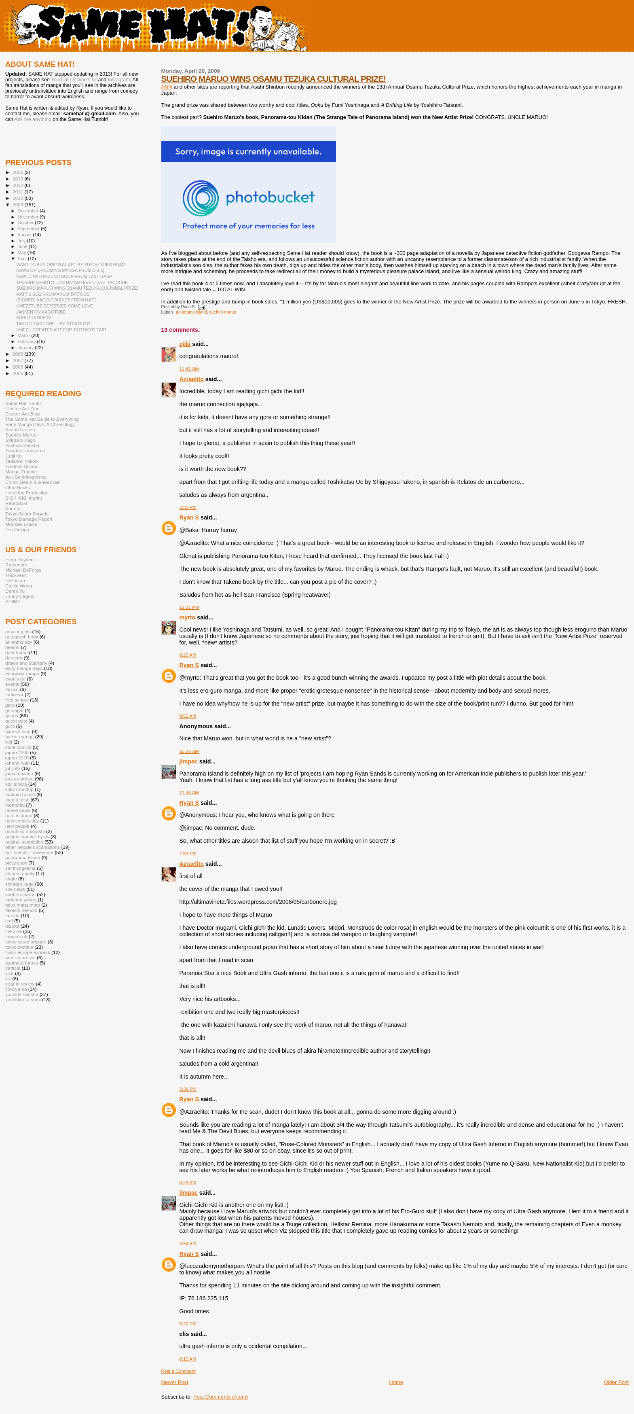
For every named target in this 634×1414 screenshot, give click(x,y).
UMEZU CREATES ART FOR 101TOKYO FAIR (61, 329)
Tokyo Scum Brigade (27, 513)
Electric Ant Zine (22, 408)
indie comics (18, 747)
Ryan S (189, 517)
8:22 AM (188, 655)
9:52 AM (188, 716)
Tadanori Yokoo (21, 461)
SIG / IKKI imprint (23, 497)
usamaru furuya (21, 962)
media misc (17, 799)
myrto (188, 617)
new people (17, 826)
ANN (166, 87)
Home (396, 1382)
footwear (14, 694)
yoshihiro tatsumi (23, 999)
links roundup (19, 789)
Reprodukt (16, 503)
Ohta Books (17, 487)
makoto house (20, 794)
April (23, 258)
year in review (19, 983)
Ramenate (16, 564)
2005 (18, 373)
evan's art (15, 678)
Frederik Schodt (22, 466)
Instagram (119, 80)
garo (10, 705)
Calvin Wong (18, 585)
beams (12, 647)
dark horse (16, 652)
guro (10, 726)
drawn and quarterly (26, 663)
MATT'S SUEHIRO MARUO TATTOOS (52, 294)
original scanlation (24, 841)
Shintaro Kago (20, 440)
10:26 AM (189, 751)
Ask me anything (33, 119)
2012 (18, 185)
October (26, 222)
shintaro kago (19, 883)
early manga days (24, 668)
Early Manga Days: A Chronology (40, 424)
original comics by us (27, 836)
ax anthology (18, 641)
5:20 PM (188, 1323)
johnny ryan (17, 762)
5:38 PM (188, 1089)
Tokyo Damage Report (29, 519)
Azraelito (192, 379)
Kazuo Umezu (20, 429)
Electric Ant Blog (22, 413)
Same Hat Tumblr (23, 403)
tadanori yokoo (20, 899)
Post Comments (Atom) (220, 1397)
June (23, 246)
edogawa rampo (22, 673)
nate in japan (18, 815)
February (27, 341)
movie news (17, 810)
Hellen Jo (15, 580)
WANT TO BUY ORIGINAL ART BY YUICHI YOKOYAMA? (71, 264)
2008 (18, 353)
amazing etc (18, 631)
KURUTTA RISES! (33, 317)
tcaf (9, 920)
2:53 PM (188, 853)
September (29, 228)
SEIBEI (13, 601)
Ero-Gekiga (17, 529)
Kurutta (13, 508)
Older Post (616, 1382)
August (25, 234)
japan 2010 (17, 757)
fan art (12, 689)
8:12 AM (188, 1359)
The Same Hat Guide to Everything (42, 419)
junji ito (12, 768)
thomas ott (16, 936)
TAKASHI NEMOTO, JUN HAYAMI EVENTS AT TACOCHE (72, 282)
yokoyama (16, 989)
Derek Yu (15, 591)
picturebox (16, 862)
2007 (18, 360)
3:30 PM (188, 507)
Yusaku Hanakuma (25, 450)
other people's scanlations (32, 847)
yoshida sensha (21, 994)
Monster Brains (21, 524)
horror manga (19, 736)
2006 (18, 366)
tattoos (12, 915)
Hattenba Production (27, 492)
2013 (18, 178)
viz (8, 978)
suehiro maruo (222, 312)
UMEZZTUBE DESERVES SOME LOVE (54, 305)
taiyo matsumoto (22, 904)
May (22, 252)
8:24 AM (188, 1182)
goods (11, 715)
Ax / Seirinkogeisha (25, 476)
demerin (13, 657)
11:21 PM (189, 607)
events (12, 684)
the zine (13, 931)
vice (9, 973)
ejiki (185, 344)
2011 (18, 191)
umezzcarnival (20, 957)
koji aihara (16, 783)
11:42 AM (189, 369)
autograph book (21, 636)
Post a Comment (178, 1371)
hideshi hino (18, 731)
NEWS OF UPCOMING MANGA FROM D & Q (60, 270)
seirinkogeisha (20, 868)
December (29, 210)
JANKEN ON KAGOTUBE (41, 312)
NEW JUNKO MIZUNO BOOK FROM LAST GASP (64, 276)
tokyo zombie (19, 947)
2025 (18, 172)
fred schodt (17, 699)
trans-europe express (27, 952)
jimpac (189, 761)
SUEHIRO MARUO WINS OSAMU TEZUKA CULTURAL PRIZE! (273, 78)
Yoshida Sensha (22, 445)
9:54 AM (188, 1243)
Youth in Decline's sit (74, 80)
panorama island (191, 312)
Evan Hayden (19, 559)
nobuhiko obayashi (25, 831)
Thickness (16, 575)
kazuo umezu (19, 778)
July (22, 240)
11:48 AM (189, 792)
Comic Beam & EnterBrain (33, 482)
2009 (18, 204)
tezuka (12, 926)
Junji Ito (13, 455)
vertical (12, 968)
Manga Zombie (21, 471)
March (25, 335)
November (29, 216)
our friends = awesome (29, 852)
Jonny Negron (20, 596)
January (26, 347)
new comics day (22, 820)
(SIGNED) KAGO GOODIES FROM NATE (56, 299)
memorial (15, 805)
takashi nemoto (21, 910)
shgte (11, 878)
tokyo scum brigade (25, 941)
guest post (16, 720)
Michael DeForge (23, 569)
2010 (18, 198)
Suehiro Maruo (20, 434)
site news (15, 889)
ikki (8, 741)
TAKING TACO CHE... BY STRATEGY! (53, 323)
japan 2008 (17, 752)
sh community (19, 873)
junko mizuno (19, 773)
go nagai (14, 710)
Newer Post (174, 1382)
